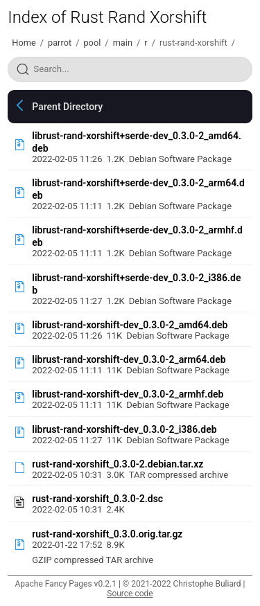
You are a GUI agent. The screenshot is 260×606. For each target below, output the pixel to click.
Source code (130, 593)
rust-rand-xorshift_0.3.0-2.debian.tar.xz (117, 464)
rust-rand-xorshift (193, 42)
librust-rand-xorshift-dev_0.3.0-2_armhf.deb (127, 394)
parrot (59, 42)
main (122, 42)
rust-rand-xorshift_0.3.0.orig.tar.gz (107, 534)
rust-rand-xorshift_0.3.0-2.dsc (97, 498)
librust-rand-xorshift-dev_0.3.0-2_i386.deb (124, 429)
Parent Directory (67, 106)
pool (92, 42)
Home (23, 42)
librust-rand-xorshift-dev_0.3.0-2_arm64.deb (128, 359)
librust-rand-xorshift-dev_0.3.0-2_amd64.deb (129, 324)
